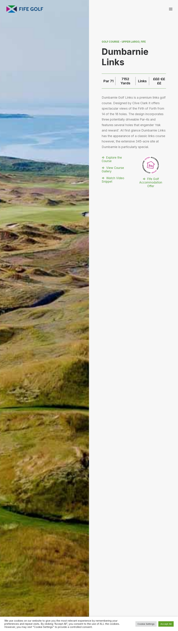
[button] (117, 161)
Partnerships (122, 588)
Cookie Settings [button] (146, 623)
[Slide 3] (93, 431)
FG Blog (142, 592)
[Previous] (33, 398)
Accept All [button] (166, 623)
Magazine (143, 588)
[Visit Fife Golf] (25, 9)
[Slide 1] (85, 431)
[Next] (144, 398)
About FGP (143, 579)
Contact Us (144, 583)
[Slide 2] (89, 431)
